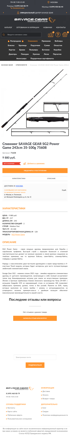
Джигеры (13, 54)
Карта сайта (12, 411)
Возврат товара (49, 399)
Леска (46, 54)
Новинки (47, 27)
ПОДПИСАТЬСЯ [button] (35, 365)
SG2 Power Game (18, 234)
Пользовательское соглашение (20, 419)
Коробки (57, 50)
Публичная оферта (15, 415)
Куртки (12, 50)
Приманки (46, 41)
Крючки (36, 54)
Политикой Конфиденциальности (46, 370)
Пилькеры (33, 50)
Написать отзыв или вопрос (35, 318)
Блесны (11, 45)
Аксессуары (21, 59)
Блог (44, 408)
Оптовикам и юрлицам (27, 27)
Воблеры (59, 41)
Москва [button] (19, 186)
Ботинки (46, 50)
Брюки (22, 50)
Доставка (46, 391)
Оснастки (58, 45)
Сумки (47, 45)
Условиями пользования (30, 372)
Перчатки (57, 54)
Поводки (25, 54)
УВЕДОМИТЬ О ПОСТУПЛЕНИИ (35, 170)
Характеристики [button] (18, 178)
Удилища (23, 45)
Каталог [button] (8, 27)
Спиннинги (33, 41)
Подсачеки (35, 45)
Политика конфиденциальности (55, 415)
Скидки (45, 411)
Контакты (61, 27)
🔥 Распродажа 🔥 (16, 41)
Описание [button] (51, 178)
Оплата (45, 395)
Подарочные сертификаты (42, 59)
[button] (17, 8)
